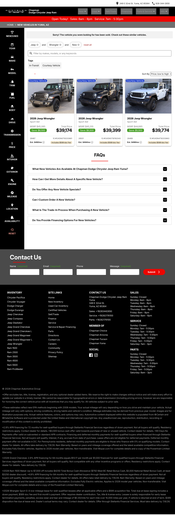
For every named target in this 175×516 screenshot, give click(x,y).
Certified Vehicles (57, 308)
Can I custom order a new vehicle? (99, 198)
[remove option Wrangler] (55, 43)
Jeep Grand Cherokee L (19, 330)
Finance (52, 317)
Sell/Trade (121, 10)
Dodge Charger (15, 304)
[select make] (12, 57)
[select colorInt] (12, 156)
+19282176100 (105, 314)
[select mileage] (12, 193)
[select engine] (12, 181)
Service (52, 321)
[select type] (12, 33)
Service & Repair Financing (62, 325)
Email (52, 265)
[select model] (12, 70)
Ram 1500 (12, 346)
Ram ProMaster (15, 367)
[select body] (12, 107)
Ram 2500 (12, 351)
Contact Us (54, 338)
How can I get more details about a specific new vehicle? (99, 178)
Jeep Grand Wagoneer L (19, 338)
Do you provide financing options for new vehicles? (99, 219)
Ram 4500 (12, 359)
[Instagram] (96, 354)
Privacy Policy (55, 351)
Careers (52, 342)
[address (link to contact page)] (133, 3)
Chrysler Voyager (16, 300)
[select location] (12, 205)
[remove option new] (76, 43)
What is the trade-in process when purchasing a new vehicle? (99, 209)
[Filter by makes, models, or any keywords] (99, 52)
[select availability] (12, 218)
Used (110, 10)
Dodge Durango (15, 308)
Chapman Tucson (98, 337)
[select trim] (12, 82)
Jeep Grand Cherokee (18, 325)
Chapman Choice (98, 329)
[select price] (12, 144)
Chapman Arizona (98, 333)
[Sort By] (160, 73)
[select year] (12, 45)
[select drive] (12, 119)
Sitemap (52, 355)
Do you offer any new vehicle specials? (99, 188)
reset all (88, 43)
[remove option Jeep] (34, 43)
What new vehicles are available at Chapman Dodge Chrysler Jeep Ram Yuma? (99, 168)
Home (10, 23)
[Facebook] (91, 354)
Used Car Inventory (58, 304)
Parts (51, 330)
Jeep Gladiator (14, 321)
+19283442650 (104, 310)
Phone (80, 265)
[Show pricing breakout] (37, 141)
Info (165, 10)
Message (120, 265)
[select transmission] (12, 131)
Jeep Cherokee (15, 313)
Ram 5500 (12, 363)
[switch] (34, 64)
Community (54, 346)
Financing (134, 10)
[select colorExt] (12, 168)
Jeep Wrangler (14, 342)
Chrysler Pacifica (16, 296)
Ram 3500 (12, 355)
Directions (53, 334)
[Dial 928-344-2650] (161, 3)
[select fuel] (12, 94)
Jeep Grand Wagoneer (19, 334)
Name (19, 265)
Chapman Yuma (97, 342)
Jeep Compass (15, 317)
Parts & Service (150, 10)
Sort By (145, 72)
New (100, 10)
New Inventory (55, 300)
